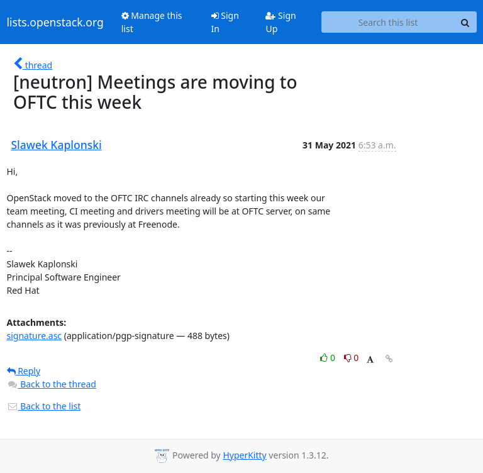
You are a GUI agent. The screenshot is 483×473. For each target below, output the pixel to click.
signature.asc (34, 336)
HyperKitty (244, 455)
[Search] (465, 22)
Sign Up (280, 22)
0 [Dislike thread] (351, 358)
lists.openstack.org (55, 22)
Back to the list (44, 406)
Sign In (225, 22)
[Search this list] (387, 22)
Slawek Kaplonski (56, 144)
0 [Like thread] (328, 358)
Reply (24, 371)
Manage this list (151, 22)
